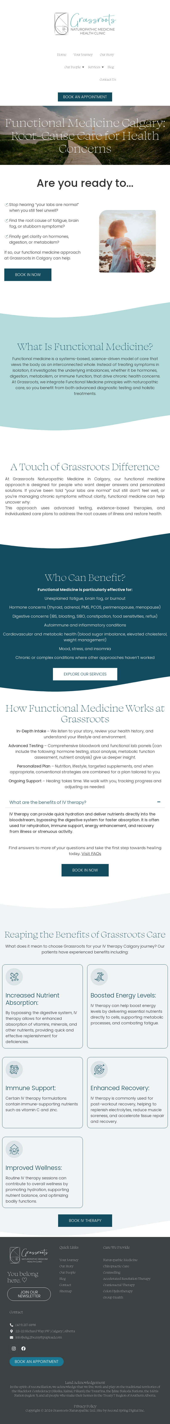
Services (95, 67)
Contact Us (108, 79)
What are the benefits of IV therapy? (47, 802)
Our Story (107, 54)
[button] (85, 802)
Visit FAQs (91, 853)
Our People (73, 67)
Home (61, 54)
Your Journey (83, 54)
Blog (111, 67)
